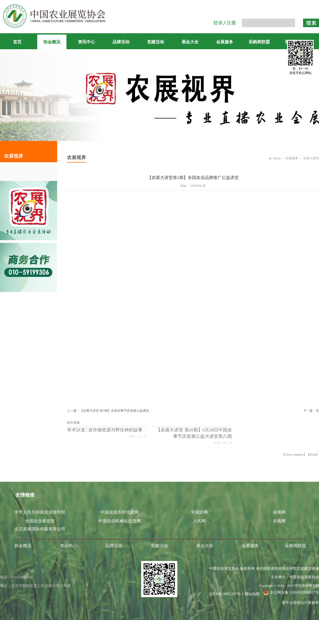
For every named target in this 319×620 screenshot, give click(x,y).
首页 (17, 42)
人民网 (199, 521)
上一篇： (108, 411)
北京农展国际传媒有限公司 (39, 529)
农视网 (279, 521)
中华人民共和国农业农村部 (39, 512)
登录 (218, 23)
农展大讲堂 (311, 158)
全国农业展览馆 (40, 521)
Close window (294, 454)
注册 (231, 23)
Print (313, 454)
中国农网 (199, 512)
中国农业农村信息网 (119, 512)
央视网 (279, 512)
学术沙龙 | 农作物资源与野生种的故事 (104, 429)
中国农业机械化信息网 (119, 521)
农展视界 (292, 158)
